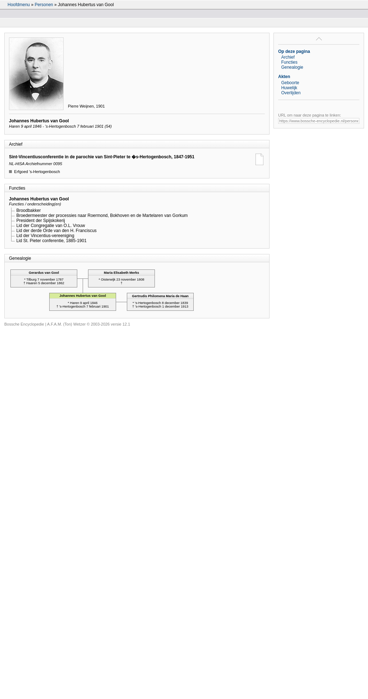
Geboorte (290, 82)
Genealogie (292, 67)
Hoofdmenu (19, 4)
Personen (43, 4)
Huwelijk (289, 87)
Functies (289, 62)
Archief (287, 57)
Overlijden (290, 92)
